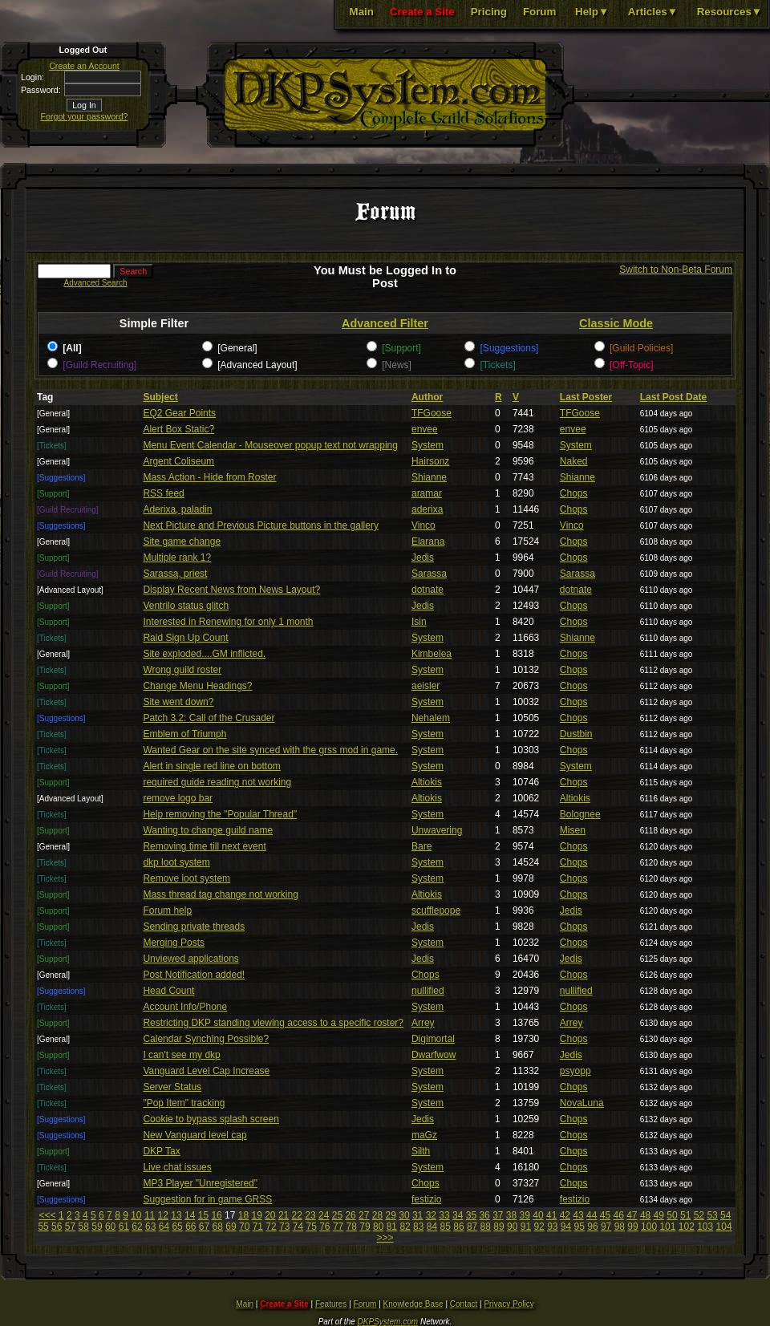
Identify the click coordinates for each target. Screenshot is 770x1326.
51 (685, 1215)
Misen (573, 830)
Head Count (168, 990)
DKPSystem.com (388, 1321)
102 (687, 1226)
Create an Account (84, 66)
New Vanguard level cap (194, 1135)
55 (43, 1226)
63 (150, 1226)
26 (350, 1215)
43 (578, 1215)
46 (618, 1215)
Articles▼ (653, 12)
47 (631, 1215)
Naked (574, 461)
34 (457, 1215)
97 (606, 1226)
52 (699, 1215)
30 (404, 1215)
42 (565, 1215)
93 (552, 1226)
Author (427, 397)
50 (672, 1215)
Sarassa (429, 573)
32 (431, 1215)
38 (511, 1215)
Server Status (172, 1087)
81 (392, 1226)
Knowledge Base (413, 1304)
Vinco (423, 525)
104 (724, 1226)
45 (605, 1215)
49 (659, 1215)
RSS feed (163, 493)
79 (364, 1226)
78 (351, 1226)
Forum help (167, 910)
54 (725, 1215)
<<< (47, 1215)
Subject (160, 397)
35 (471, 1215)
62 (137, 1226)
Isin (419, 621)
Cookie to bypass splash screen (210, 1119)
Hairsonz (430, 461)
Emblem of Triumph (184, 734)
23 (310, 1215)
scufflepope (435, 910)
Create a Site (422, 12)
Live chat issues (177, 1167)
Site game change (182, 541)
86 (458, 1226)
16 (216, 1215)
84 (432, 1226)
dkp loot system (176, 862)
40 (538, 1215)
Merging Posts (174, 942)
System (427, 445)
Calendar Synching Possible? (206, 1038)
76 (324, 1226)
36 (484, 1215)
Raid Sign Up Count (185, 637)
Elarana (427, 541)
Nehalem (430, 718)
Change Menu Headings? (197, 685)
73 (284, 1226)
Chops (574, 493)
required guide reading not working (217, 782)
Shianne (429, 477)
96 (592, 1226)
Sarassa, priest (175, 573)
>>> (384, 1237)
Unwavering (436, 830)
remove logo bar (178, 798)
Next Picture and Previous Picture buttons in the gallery (260, 525)
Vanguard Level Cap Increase (206, 1071)
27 (364, 1215)
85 (445, 1226)
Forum (539, 12)
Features (330, 1304)
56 (56, 1226)
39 (525, 1215)
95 (579, 1226)
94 (566, 1226)
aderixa (427, 509)
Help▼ (592, 12)
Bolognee (580, 814)
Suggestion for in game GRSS (207, 1199)
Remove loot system (186, 878)
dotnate (427, 589)
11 (149, 1215)
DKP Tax (161, 1151)
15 (203, 1215)
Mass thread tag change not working (220, 894)
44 (591, 1215)
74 (298, 1226)
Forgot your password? (84, 116)
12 (163, 1215)
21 (283, 1215)
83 (418, 1226)
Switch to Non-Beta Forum (675, 269)
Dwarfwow (433, 1054)
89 (498, 1226)
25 (337, 1215)
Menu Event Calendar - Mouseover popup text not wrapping (270, 445)
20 (270, 1215)
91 (526, 1226)
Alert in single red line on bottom (211, 766)
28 (377, 1215)
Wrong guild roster (182, 669)
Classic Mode (616, 323)
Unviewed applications (190, 958)
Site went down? (178, 702)
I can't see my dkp (181, 1054)
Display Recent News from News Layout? (231, 589)
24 (323, 1215)
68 (218, 1226)
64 (164, 1226)
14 (189, 1215)
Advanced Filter (385, 323)
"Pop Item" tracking (184, 1103)
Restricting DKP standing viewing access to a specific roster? (273, 1022)
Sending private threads (194, 926)
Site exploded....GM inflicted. (204, 653)
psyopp (575, 1071)
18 (243, 1215)
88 (485, 1226)
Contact (463, 1304)
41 (551, 1215)
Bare (421, 846)
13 (176, 1215)
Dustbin (576, 734)
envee (424, 429)
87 (472, 1226)
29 (391, 1215)
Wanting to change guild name (208, 830)
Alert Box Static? (178, 429)
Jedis (422, 557)
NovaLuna (582, 1103)
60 (110, 1226)
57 (70, 1226)
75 (311, 1226)
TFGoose (431, 413)
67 (204, 1226)
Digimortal (433, 1038)
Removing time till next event (204, 846)
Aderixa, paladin (177, 509)
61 (124, 1226)
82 (404, 1226)
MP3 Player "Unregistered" (200, 1183)
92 (538, 1226)
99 (632, 1226)
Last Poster (586, 397)
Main (362, 12)
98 (619, 1226)
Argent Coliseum (178, 461)
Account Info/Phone (185, 1006)
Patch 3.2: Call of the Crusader (208, 718)
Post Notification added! (194, 974)
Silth (420, 1151)
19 (256, 1215)
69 (230, 1226)
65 (177, 1226)
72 (270, 1226)
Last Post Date (673, 397)
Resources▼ (729, 12)
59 (96, 1226)
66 (190, 1226)
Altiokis (426, 782)
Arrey (423, 1022)
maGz (424, 1135)
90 (512, 1226)
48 (645, 1215)
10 (136, 1215)
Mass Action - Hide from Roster (209, 477)
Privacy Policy (508, 1304)
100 (649, 1226)
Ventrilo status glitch (186, 605)
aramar (426, 493)
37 (497, 1215)
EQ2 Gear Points (179, 413)
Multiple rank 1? (177, 557)
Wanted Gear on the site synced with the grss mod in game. (270, 750)
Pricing (489, 12)
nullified (427, 990)
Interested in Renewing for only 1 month (228, 621)
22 (297, 1215)
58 (84, 1226)
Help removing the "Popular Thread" (220, 814)
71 (258, 1226)
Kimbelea (431, 653)
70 (244, 1226)
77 (338, 1226)
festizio (426, 1199)
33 (444, 1215)
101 (667, 1226)
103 (705, 1226)
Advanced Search (96, 282)
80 (378, 1226)
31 (417, 1215)
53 (712, 1215)
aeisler (425, 685)
